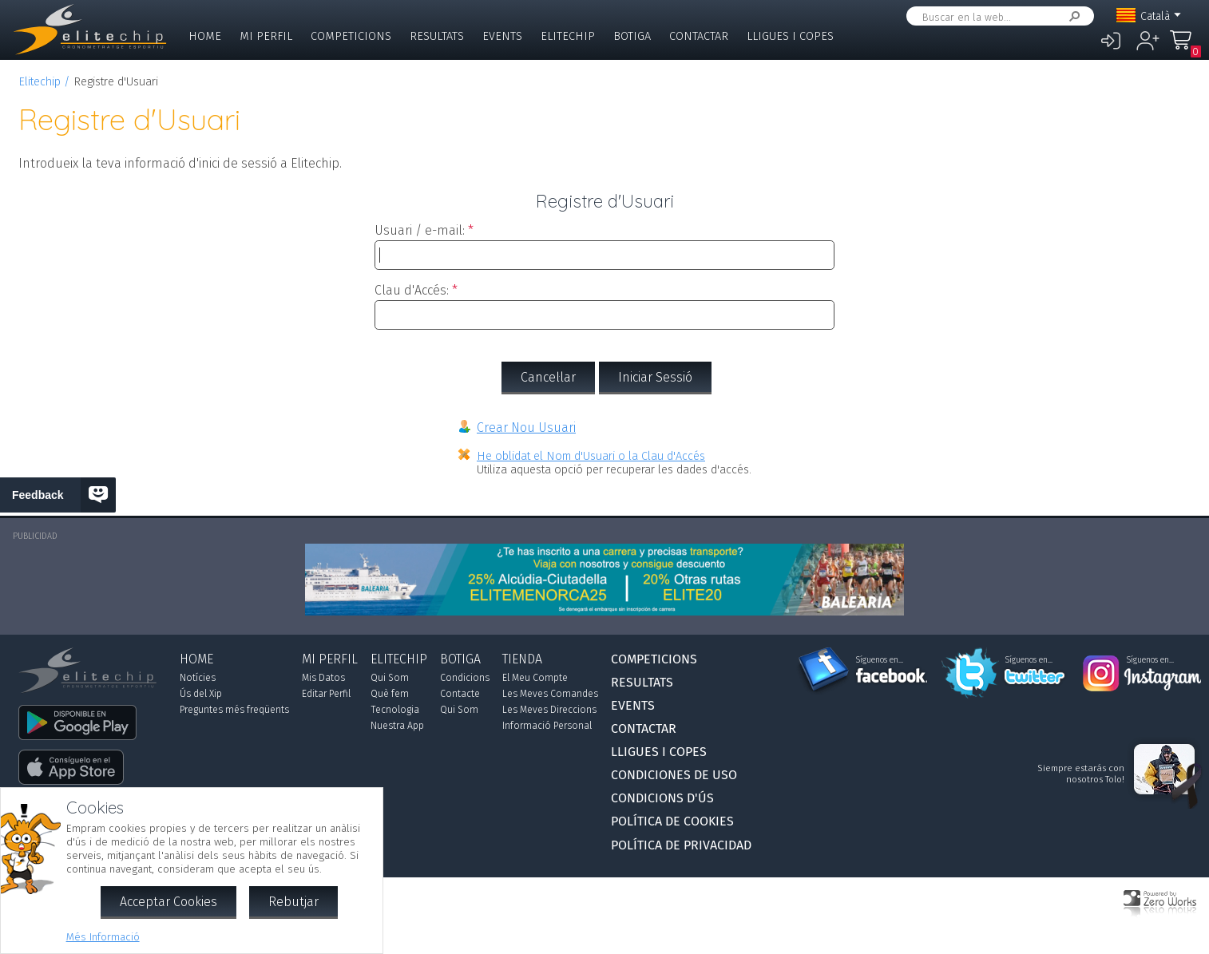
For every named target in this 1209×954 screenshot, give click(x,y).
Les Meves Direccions (549, 709)
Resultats (437, 36)
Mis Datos (323, 677)
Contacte (460, 693)
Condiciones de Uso (674, 774)
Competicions (351, 36)
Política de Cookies (672, 821)
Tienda (522, 659)
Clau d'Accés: (412, 290)
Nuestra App (397, 725)
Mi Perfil (266, 36)
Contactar (698, 36)
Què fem (390, 693)
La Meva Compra (1185, 47)
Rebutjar (293, 901)
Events (502, 36)
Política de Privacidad (681, 845)
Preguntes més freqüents (234, 709)
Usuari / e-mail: (420, 230)
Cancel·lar (548, 377)
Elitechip (568, 36)
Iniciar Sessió (655, 377)
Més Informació (103, 937)
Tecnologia (395, 709)
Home (204, 36)
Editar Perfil (326, 693)
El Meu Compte (535, 677)
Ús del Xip (201, 693)
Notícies (198, 677)
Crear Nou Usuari (526, 427)
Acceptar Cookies (168, 901)
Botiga (632, 36)
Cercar (1071, 16)
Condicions (465, 677)
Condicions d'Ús (662, 798)
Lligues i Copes (790, 36)
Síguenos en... (879, 660)
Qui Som (390, 677)
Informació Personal (547, 725)
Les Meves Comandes (550, 693)
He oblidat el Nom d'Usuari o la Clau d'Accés (591, 456)
